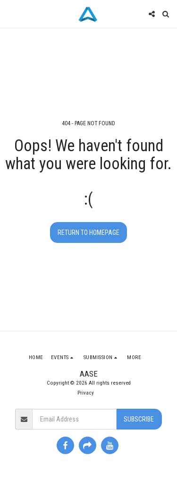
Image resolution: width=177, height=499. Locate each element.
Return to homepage (88, 232)
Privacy (85, 393)
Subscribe (139, 419)
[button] (10, 14)
